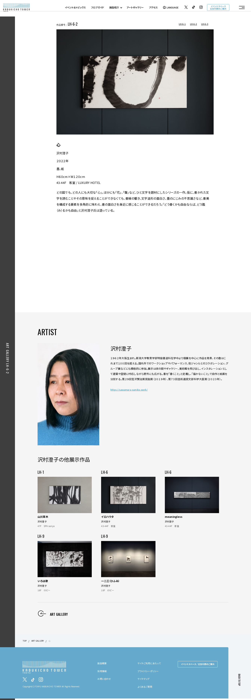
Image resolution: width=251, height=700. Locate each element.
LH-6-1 (182, 23)
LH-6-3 (204, 23)
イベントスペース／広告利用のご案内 (197, 665)
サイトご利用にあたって (151, 664)
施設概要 (102, 664)
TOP (25, 642)
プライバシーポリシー (150, 672)
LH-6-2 (193, 23)
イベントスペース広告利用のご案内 (218, 8)
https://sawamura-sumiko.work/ (131, 391)
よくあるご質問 (146, 688)
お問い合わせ (105, 680)
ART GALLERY (39, 642)
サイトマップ (145, 680)
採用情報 (102, 672)
